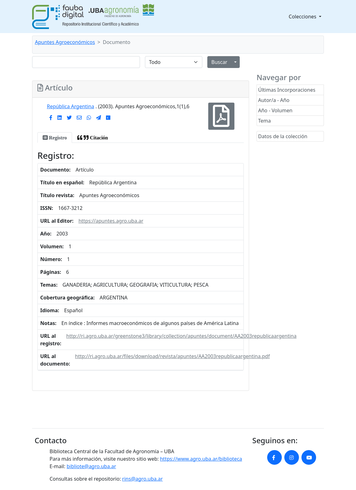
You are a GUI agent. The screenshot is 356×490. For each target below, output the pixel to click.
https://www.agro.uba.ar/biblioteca (201, 458)
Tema (264, 120)
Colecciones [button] (303, 16)
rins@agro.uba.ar (142, 478)
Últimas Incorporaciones (286, 89)
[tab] (54, 137)
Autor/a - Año (273, 100)
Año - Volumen (275, 110)
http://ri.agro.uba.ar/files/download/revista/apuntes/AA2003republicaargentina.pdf (172, 356)
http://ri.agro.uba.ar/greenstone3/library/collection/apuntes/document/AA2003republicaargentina (181, 335)
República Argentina (70, 106)
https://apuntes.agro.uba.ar (111, 220)
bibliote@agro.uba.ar (91, 466)
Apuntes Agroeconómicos (65, 42)
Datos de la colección (282, 136)
